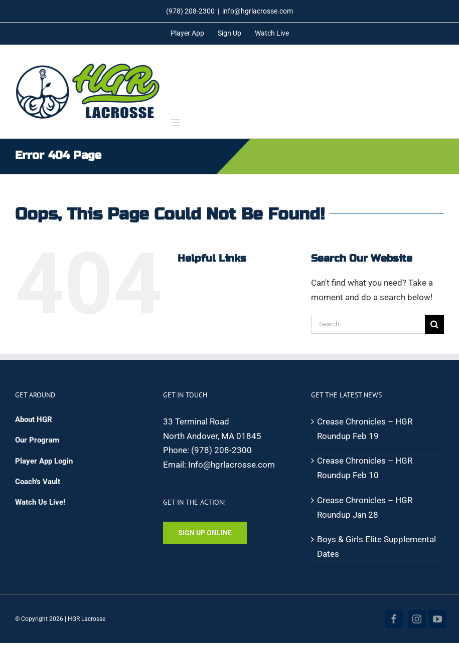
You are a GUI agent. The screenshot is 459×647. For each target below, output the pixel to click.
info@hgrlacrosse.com (257, 11)
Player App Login (44, 461)
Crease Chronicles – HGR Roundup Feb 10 (364, 468)
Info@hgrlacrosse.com (231, 465)
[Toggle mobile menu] (176, 122)
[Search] (434, 324)
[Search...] (368, 324)
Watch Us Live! (40, 502)
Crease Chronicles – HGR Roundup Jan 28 (364, 507)
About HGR (33, 419)
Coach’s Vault (37, 481)
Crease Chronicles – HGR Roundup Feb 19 (364, 428)
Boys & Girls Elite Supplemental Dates (376, 546)
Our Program (37, 440)
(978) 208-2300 (221, 450)
